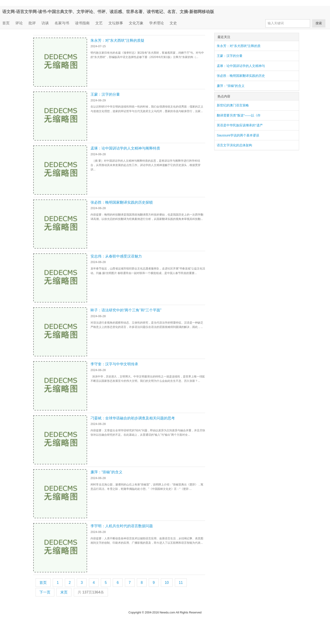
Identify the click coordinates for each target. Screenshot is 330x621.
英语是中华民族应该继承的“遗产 (240, 125)
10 (167, 583)
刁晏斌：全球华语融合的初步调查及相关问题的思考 (133, 418)
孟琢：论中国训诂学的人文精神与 (241, 66)
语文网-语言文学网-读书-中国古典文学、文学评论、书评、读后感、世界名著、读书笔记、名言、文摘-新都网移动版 (108, 11)
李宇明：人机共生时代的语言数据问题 (122, 526)
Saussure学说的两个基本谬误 (238, 135)
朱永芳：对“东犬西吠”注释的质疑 (117, 40)
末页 (64, 592)
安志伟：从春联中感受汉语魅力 (116, 256)
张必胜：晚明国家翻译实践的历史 (241, 76)
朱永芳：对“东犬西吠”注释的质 (239, 46)
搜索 (319, 23)
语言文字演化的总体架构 (234, 145)
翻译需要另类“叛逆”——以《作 (239, 115)
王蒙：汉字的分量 (105, 94)
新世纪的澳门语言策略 (233, 105)
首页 (6, 23)
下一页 (44, 592)
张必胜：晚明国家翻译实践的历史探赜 (122, 202)
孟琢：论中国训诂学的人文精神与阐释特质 (125, 148)
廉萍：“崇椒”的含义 (106, 472)
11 (181, 583)
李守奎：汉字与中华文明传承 (114, 364)
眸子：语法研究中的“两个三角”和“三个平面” (126, 310)
